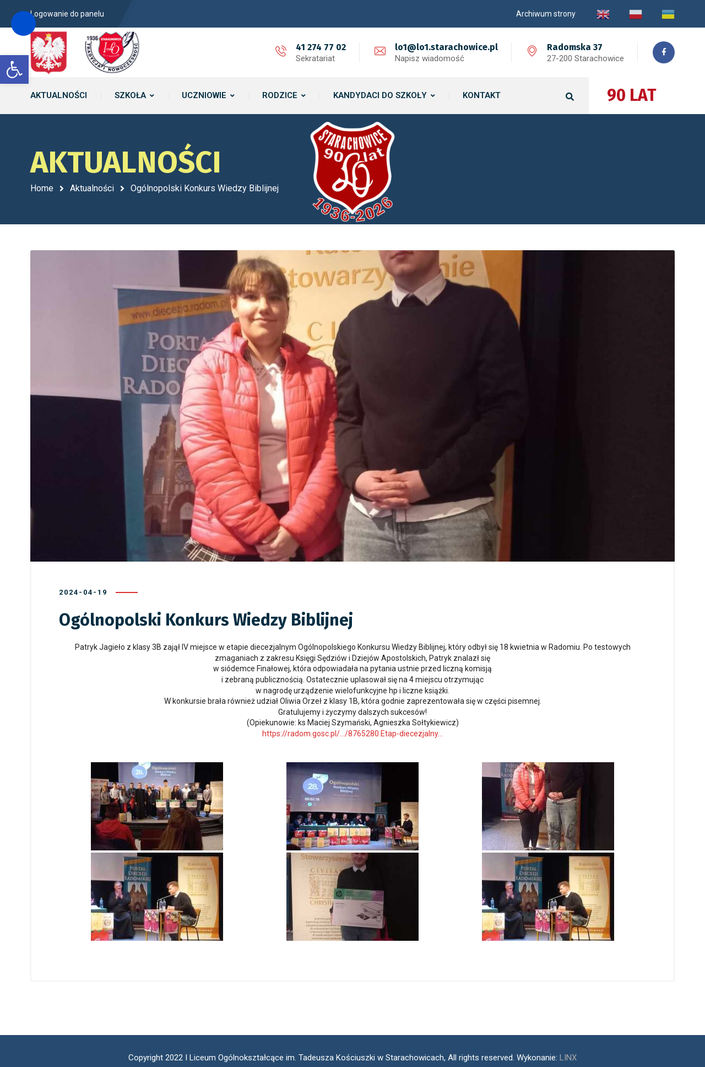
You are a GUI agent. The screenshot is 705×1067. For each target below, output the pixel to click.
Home (41, 188)
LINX (568, 1028)
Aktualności (92, 188)
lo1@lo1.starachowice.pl (443, 47)
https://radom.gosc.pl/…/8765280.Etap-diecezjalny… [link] (352, 718)
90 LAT (632, 95)
